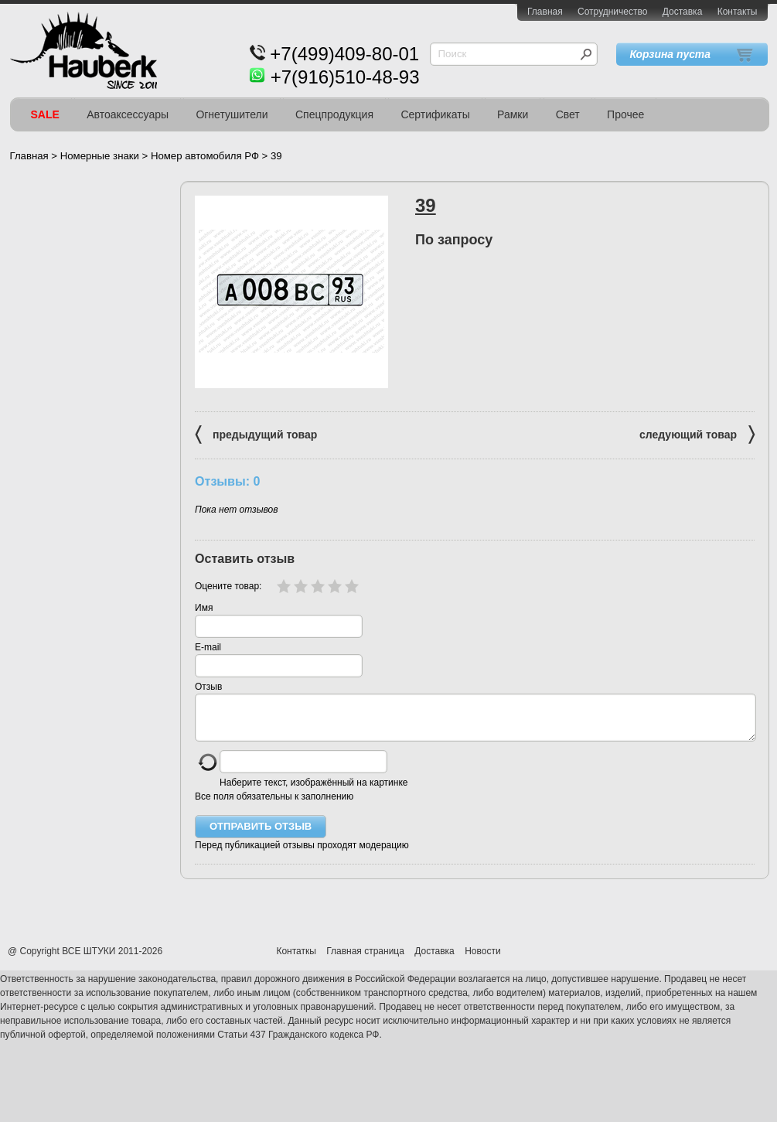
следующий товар (697, 433)
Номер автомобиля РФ (205, 156)
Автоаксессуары (128, 114)
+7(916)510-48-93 (345, 77)
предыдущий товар (256, 433)
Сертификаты (434, 114)
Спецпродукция (334, 114)
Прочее (625, 114)
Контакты (737, 11)
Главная (545, 11)
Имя (204, 607)
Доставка (683, 11)
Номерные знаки (99, 156)
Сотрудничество (612, 11)
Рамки (512, 114)
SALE (45, 114)
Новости (482, 960)
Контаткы (295, 960)
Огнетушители (232, 114)
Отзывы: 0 (227, 481)
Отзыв (208, 686)
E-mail (208, 647)
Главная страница (365, 960)
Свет (568, 114)
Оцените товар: (228, 586)
